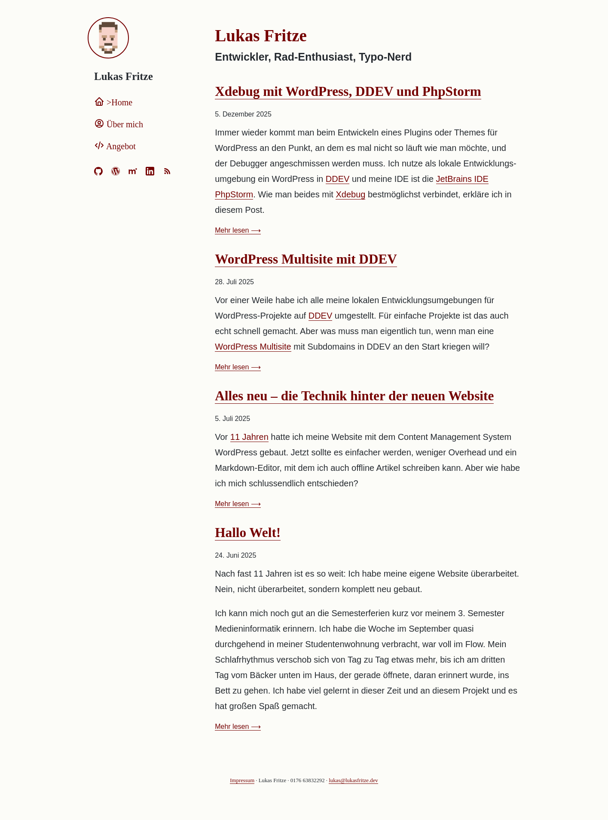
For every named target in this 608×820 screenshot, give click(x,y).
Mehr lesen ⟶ (238, 230)
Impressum (242, 780)
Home (113, 102)
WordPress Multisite (253, 346)
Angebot (115, 146)
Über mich (118, 124)
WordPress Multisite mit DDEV (306, 259)
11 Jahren (249, 437)
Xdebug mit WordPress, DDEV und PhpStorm (348, 91)
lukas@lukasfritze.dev (353, 780)
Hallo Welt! (248, 532)
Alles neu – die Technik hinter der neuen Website (354, 395)
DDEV (338, 179)
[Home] (143, 38)
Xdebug (350, 194)
